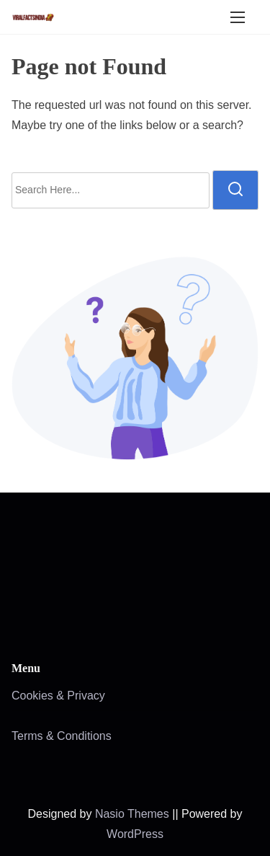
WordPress (135, 834)
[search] (235, 189)
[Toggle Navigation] (237, 17)
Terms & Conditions (62, 736)
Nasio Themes (133, 814)
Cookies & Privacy (58, 695)
